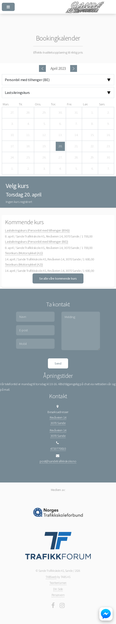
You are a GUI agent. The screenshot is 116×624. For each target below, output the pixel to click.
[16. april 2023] (108, 135)
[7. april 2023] (76, 123)
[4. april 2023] (28, 123)
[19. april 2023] (44, 146)
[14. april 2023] (76, 135)
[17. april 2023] (12, 146)
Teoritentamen (58, 583)
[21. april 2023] (76, 146)
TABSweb (51, 577)
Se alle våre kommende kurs (58, 278)
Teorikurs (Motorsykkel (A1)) (24, 253)
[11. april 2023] (28, 135)
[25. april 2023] (28, 157)
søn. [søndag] (102, 104)
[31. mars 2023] (76, 112)
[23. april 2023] (108, 146)
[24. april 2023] (12, 157)
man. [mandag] (6, 104)
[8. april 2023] (92, 123)
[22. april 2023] (92, 146)
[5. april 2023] (44, 123)
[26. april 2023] (44, 157)
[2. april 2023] (108, 112)
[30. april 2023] (108, 157)
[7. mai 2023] (108, 168)
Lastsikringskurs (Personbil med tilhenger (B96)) (37, 230)
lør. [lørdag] (85, 104)
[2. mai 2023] (28, 168)
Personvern (58, 595)
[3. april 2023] (12, 123)
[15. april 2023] (92, 135)
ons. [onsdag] (38, 104)
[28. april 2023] (76, 157)
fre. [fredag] (69, 104)
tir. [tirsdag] (20, 104)
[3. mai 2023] (44, 168)
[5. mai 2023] (76, 168)
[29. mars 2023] (44, 112)
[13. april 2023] (60, 135)
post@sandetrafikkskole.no (58, 461)
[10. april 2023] (12, 135)
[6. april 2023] (60, 123)
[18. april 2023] (28, 146)
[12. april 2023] (44, 135)
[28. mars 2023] (28, 112)
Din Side (58, 589)
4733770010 (58, 449)
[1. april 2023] (92, 112)
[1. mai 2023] (12, 168)
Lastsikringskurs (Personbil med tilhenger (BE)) (36, 242)
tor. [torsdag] (53, 104)
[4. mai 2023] (60, 168)
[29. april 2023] (92, 157)
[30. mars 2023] (60, 112)
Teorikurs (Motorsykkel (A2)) (24, 264)
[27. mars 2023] (12, 112)
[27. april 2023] (60, 157)
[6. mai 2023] (92, 168)
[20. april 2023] (60, 146)
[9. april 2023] (108, 123)
